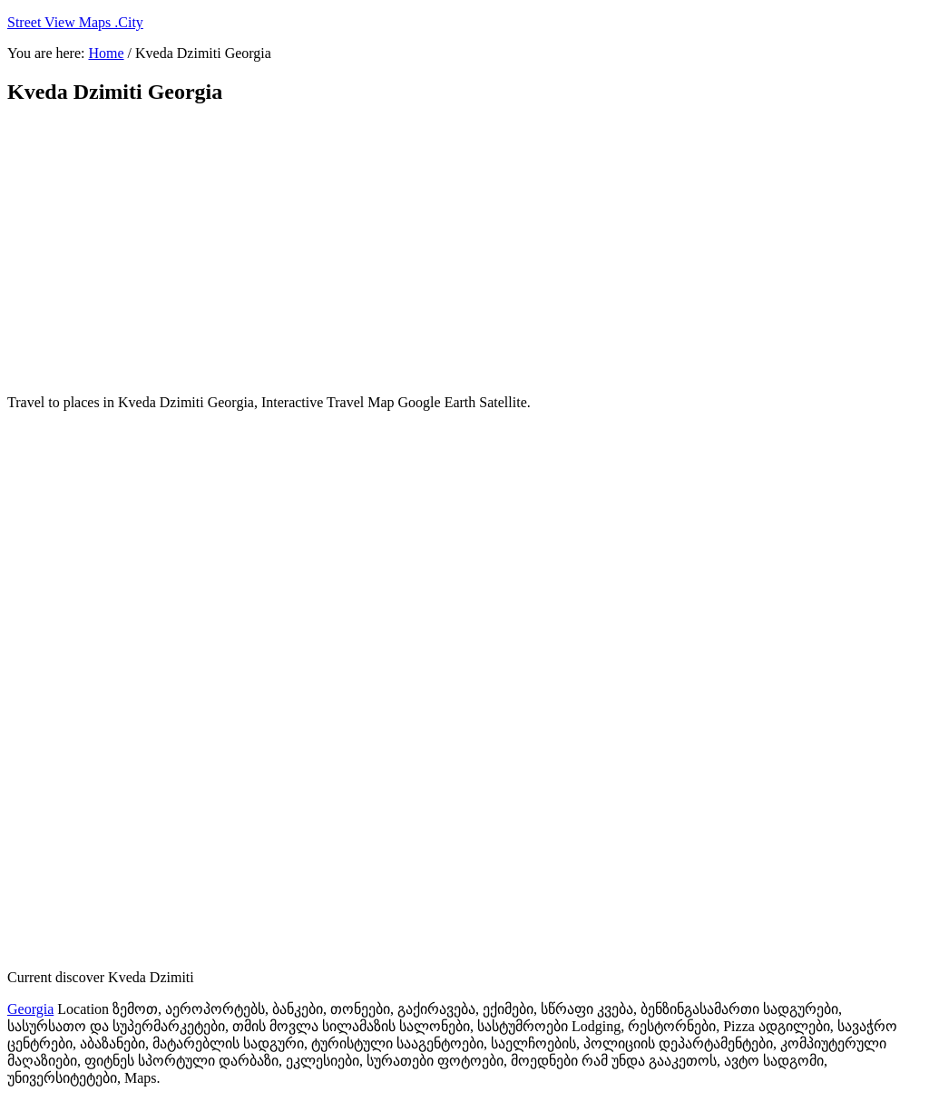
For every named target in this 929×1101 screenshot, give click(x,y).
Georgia (30, 1009)
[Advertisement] (447, 249)
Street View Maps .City (75, 22)
